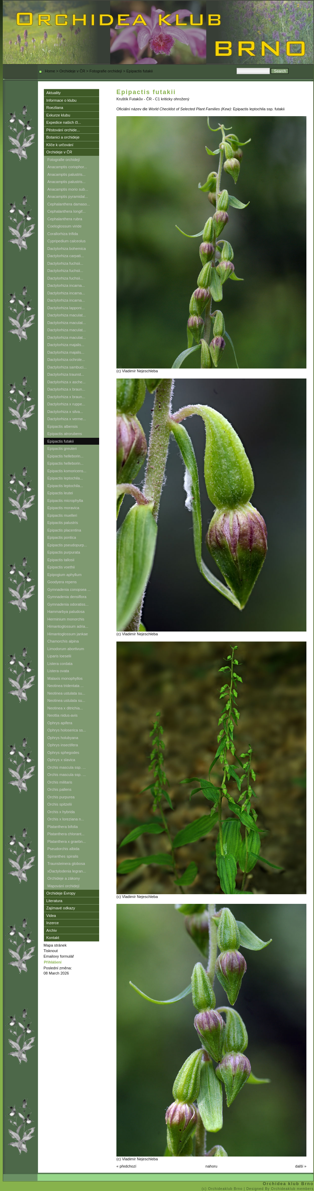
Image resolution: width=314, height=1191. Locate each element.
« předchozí (126, 1166)
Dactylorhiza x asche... (66, 382)
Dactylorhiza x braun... (66, 389)
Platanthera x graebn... (66, 841)
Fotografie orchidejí (105, 71)
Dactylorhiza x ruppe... (66, 404)
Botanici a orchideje (62, 137)
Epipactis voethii (61, 567)
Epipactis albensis (62, 426)
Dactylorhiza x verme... (66, 419)
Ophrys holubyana (62, 738)
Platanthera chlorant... (66, 834)
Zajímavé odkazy (60, 908)
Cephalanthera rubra (64, 219)
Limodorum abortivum (65, 649)
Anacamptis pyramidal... (67, 196)
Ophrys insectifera (62, 745)
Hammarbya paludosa (66, 611)
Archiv (51, 930)
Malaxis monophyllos (65, 678)
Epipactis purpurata (63, 552)
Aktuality (53, 93)
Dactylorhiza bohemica (66, 248)
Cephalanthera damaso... (68, 204)
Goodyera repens (62, 582)
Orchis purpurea (61, 797)
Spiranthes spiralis (62, 856)
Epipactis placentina (64, 530)
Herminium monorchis (65, 619)
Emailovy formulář (59, 956)
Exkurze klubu (58, 115)
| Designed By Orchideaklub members (279, 1189)
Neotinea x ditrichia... (65, 708)
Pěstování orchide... (63, 130)
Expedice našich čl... (63, 122)
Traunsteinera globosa (66, 863)
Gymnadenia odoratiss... (67, 604)
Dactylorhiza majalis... (65, 345)
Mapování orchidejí (63, 886)
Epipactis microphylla (65, 500)
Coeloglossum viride (64, 226)
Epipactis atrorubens (64, 434)
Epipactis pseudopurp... (67, 545)
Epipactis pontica (61, 537)
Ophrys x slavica (61, 760)
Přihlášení (52, 962)
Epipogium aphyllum (64, 575)
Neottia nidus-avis (62, 715)
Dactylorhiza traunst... (65, 374)
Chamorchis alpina (63, 641)
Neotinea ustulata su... (66, 693)
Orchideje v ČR (72, 71)
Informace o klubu (61, 100)
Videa (51, 916)
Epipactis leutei (60, 493)
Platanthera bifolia (62, 827)
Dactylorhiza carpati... (65, 256)
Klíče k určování (59, 145)
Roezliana (54, 107)
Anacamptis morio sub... (67, 189)
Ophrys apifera (59, 723)
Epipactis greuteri (62, 448)
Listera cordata (60, 664)
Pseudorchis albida (63, 849)
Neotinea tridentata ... (65, 686)
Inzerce (52, 923)
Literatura (54, 901)
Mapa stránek (55, 945)
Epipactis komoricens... (66, 471)
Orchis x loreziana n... (65, 819)
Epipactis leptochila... (65, 478)
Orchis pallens (59, 789)
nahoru (211, 1166)
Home (50, 71)
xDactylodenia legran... (66, 871)
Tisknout (51, 951)
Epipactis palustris (62, 523)
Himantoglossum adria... (67, 626)
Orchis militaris (59, 782)
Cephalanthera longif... (66, 211)
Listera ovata (58, 671)
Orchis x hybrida (61, 812)
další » (300, 1166)
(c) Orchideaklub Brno (223, 1189)
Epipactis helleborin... (65, 456)
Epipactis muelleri (62, 515)
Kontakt (52, 938)
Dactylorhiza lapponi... (66, 308)
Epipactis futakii (60, 441)
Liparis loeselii (59, 656)
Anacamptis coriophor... (67, 167)
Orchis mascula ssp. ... (66, 767)
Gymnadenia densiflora (66, 597)
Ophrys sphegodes (63, 752)
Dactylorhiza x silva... (65, 412)
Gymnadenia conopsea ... (69, 589)
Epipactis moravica (63, 508)
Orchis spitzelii (59, 804)
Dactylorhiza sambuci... (67, 367)
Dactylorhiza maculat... (66, 315)
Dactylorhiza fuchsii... (65, 263)
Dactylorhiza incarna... (66, 285)
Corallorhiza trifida (62, 234)
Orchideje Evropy (60, 893)
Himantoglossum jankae (67, 634)
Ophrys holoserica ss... (66, 730)
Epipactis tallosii (60, 560)
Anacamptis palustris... (66, 174)
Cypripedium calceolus (66, 241)
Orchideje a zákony (63, 878)
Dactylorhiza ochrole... (66, 359)
